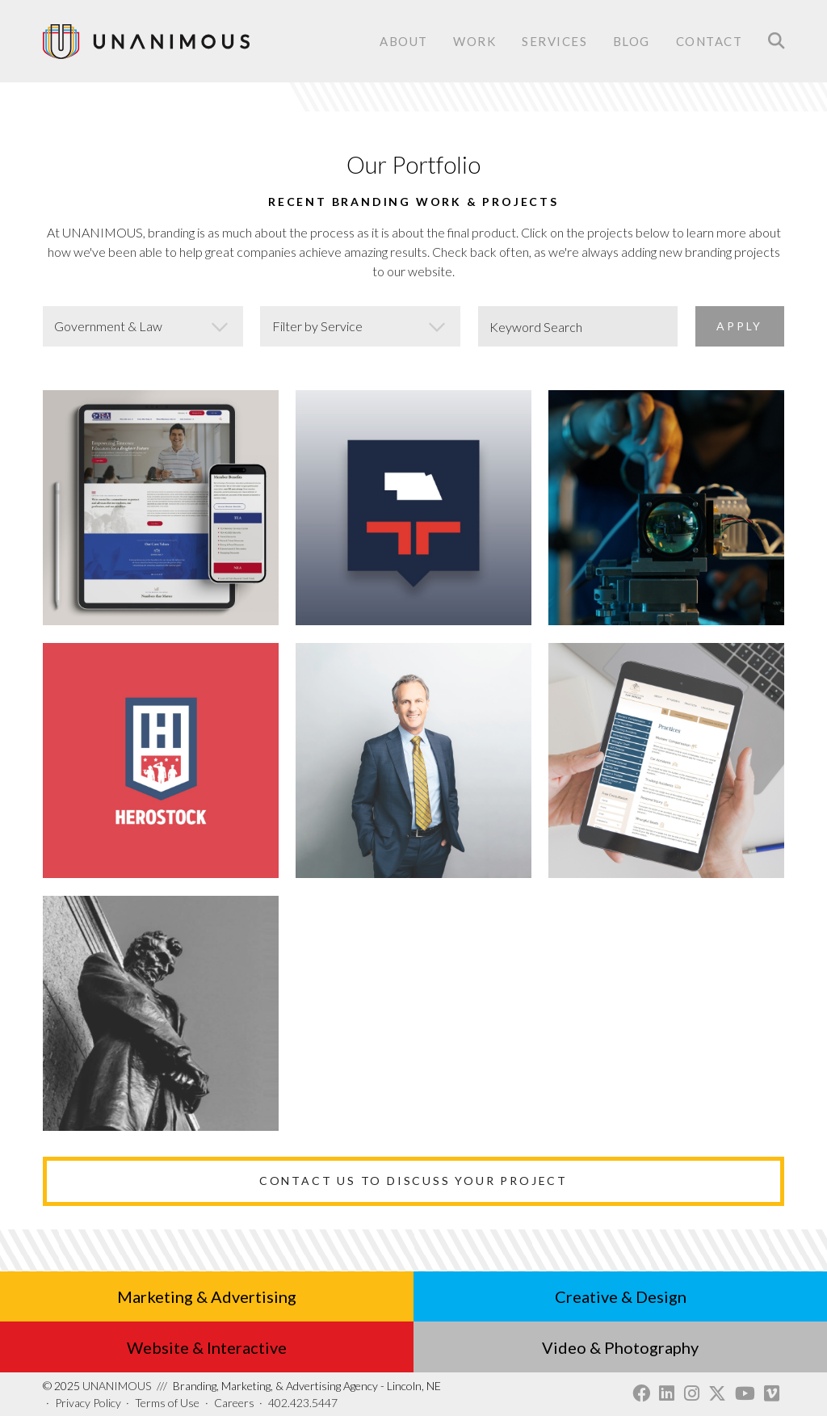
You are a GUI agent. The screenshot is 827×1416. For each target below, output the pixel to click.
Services (554, 42)
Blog (631, 41)
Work (474, 41)
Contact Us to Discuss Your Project (413, 1180)
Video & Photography (620, 1347)
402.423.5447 (303, 1403)
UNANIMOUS (97, 1386)
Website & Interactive (207, 1347)
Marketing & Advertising (206, 1296)
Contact (709, 42)
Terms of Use (167, 1403)
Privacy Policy (88, 1403)
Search (776, 41)
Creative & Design (620, 1296)
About (404, 41)
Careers (234, 1403)
